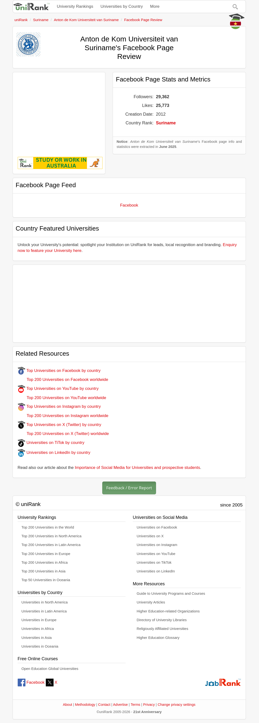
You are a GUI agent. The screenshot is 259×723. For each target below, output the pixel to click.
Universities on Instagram (157, 545)
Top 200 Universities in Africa (45, 562)
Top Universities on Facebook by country (59, 370)
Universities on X (150, 536)
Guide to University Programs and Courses (171, 593)
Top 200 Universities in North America (52, 536)
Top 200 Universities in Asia (44, 571)
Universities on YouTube (156, 554)
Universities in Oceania (40, 646)
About (67, 705)
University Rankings (75, 6)
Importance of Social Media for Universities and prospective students (137, 467)
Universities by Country (122, 6)
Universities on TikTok (154, 562)
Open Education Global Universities (50, 669)
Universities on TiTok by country (51, 442)
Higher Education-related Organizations (168, 611)
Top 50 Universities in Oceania (46, 580)
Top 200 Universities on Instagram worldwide (63, 415)
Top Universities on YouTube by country (58, 388)
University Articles (151, 602)
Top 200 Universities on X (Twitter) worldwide (63, 433)
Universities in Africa (38, 629)
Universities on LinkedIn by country (54, 452)
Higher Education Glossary (158, 638)
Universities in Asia (37, 638)
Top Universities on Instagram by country (59, 406)
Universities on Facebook (157, 527)
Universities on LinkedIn (156, 571)
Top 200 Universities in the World (48, 527)
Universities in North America (45, 602)
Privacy (149, 705)
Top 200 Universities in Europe (46, 554)
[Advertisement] (59, 111)
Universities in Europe (39, 620)
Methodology (85, 705)
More (155, 6)
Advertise (120, 705)
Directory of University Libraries (162, 620)
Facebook (129, 205)
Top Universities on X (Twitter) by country (59, 424)
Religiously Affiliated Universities (162, 629)
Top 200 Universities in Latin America (51, 545)
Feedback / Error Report (129, 487)
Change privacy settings (177, 705)
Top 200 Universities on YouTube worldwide (62, 397)
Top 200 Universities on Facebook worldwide (63, 379)
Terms (135, 705)
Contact (104, 705)
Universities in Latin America (44, 611)
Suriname (166, 122)
